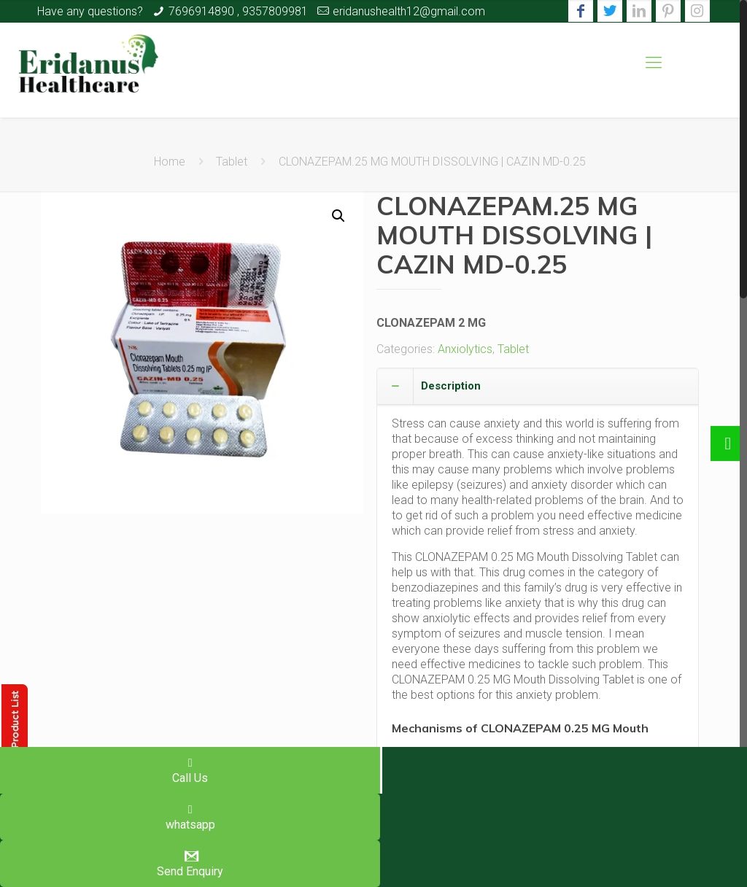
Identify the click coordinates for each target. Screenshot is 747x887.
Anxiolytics (465, 349)
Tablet (231, 162)
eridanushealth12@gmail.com (409, 11)
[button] (338, 216)
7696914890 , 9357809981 (238, 11)
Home (169, 162)
